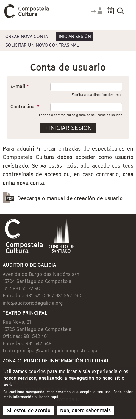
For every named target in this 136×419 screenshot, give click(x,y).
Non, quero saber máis (85, 413)
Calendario (110, 12)
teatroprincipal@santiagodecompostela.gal (51, 351)
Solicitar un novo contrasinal (42, 45)
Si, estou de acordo (28, 413)
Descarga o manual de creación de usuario (70, 198)
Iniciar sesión (75, 36)
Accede (96, 13)
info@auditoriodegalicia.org (33, 303)
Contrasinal (25, 107)
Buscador (120, 12)
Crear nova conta (26, 36)
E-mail (19, 86)
